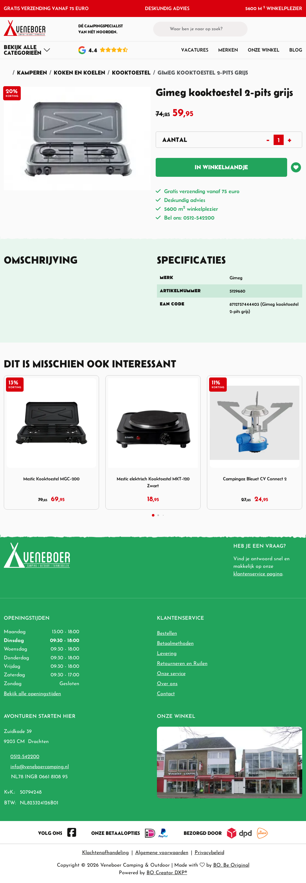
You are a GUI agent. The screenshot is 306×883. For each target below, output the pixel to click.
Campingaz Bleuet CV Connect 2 (255, 478)
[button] (287, 29)
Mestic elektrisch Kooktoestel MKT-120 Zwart (153, 482)
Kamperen (32, 72)
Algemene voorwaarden (161, 852)
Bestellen (167, 633)
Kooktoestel (131, 72)
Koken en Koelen (79, 72)
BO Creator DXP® (167, 872)
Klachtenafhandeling (105, 852)
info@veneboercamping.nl (39, 766)
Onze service (171, 673)
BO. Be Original (231, 865)
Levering (167, 653)
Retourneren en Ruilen (182, 663)
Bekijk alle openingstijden (32, 693)
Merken (228, 50)
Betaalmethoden (175, 643)
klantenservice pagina (257, 574)
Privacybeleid (209, 852)
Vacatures (194, 50)
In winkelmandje (221, 167)
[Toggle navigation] (27, 50)
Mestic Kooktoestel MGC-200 (51, 478)
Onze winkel (263, 50)
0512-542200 (24, 756)
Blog (295, 50)
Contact (166, 693)
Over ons (167, 683)
